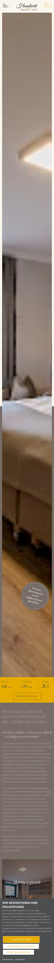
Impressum (20, 959)
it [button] (48, 5)
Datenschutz (7, 959)
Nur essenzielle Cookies (21, 946)
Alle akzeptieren (21, 939)
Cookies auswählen (18, 952)
